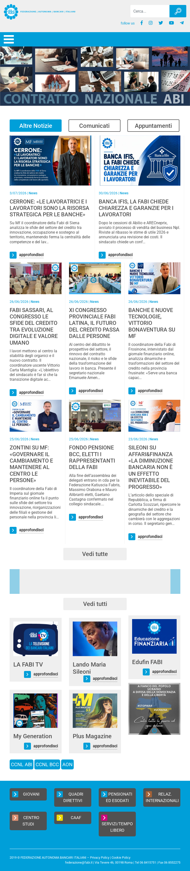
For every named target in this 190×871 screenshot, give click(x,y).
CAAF (69, 818)
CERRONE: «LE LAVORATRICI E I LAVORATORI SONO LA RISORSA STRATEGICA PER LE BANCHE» (49, 208)
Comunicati (94, 125)
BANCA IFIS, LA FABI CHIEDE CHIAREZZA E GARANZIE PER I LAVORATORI (136, 208)
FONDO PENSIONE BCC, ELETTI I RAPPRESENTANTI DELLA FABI (92, 457)
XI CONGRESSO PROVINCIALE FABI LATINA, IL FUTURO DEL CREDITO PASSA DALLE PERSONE (94, 323)
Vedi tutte (95, 554)
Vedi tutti (95, 604)
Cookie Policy (121, 857)
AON (67, 764)
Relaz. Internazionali (162, 797)
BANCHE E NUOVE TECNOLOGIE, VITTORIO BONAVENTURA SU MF (151, 323)
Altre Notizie (35, 125)
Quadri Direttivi (70, 797)
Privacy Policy (99, 857)
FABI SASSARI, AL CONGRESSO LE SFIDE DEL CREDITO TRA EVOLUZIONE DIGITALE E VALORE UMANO (34, 326)
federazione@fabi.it (79, 862)
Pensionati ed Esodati (116, 797)
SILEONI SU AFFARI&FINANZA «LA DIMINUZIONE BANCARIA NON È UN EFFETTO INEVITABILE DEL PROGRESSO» (150, 467)
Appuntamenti (153, 125)
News (33, 193)
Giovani (26, 794)
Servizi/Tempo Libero (117, 824)
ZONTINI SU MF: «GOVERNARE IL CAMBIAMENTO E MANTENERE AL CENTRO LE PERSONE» (31, 464)
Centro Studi (25, 820)
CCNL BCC (47, 764)
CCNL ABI (21, 764)
